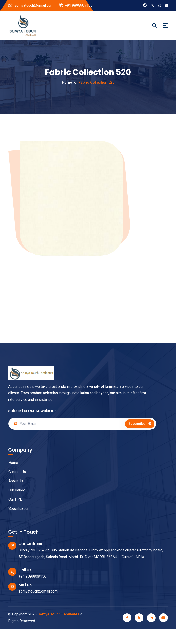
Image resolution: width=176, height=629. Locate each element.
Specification (16, 508)
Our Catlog (14, 490)
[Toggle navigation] (165, 25)
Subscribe (139, 423)
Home (67, 82)
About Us (13, 481)
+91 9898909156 (76, 5)
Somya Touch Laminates (58, 614)
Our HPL (13, 499)
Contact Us (15, 472)
